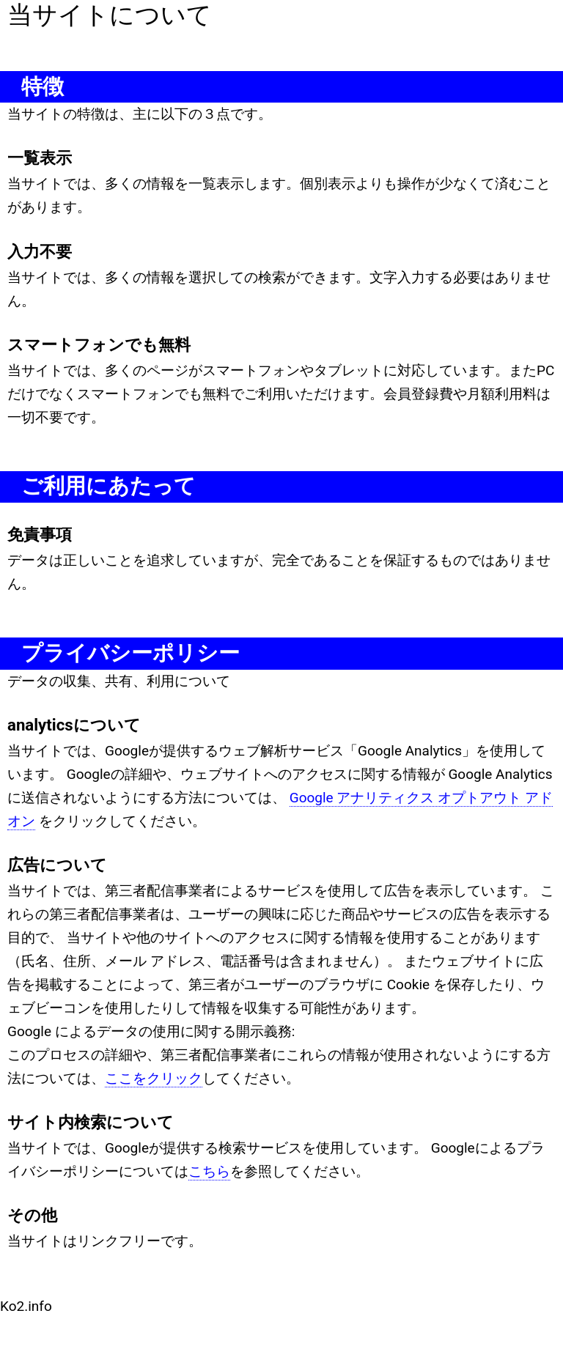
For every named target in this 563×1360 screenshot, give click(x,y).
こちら (209, 1171)
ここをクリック (153, 1078)
